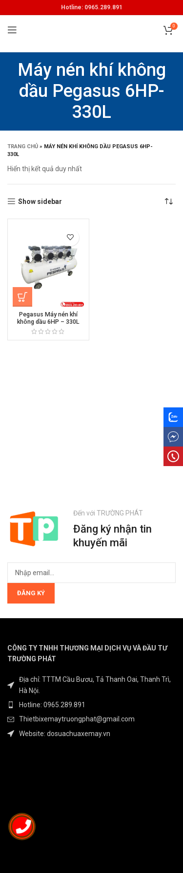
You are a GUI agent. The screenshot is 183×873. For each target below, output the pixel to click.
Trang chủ (22, 146)
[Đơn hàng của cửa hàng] (168, 201)
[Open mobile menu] (12, 30)
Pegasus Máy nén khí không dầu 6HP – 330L (48, 318)
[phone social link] (173, 456)
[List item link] (91, 704)
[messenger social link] (173, 437)
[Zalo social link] (173, 417)
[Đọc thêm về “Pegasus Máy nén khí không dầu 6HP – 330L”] (22, 297)
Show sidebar (40, 201)
